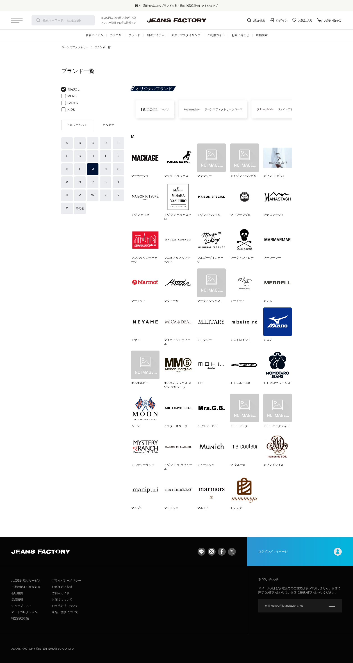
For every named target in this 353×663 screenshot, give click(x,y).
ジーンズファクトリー (74, 47)
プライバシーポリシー (66, 580)
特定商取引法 (20, 618)
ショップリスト (21, 606)
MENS (69, 96)
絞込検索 (256, 20)
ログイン (279, 20)
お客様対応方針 (62, 587)
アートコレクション (24, 612)
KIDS (68, 109)
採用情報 (17, 599)
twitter (232, 552)
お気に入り (302, 20)
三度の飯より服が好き (26, 587)
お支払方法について (65, 606)
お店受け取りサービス (26, 580)
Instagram (212, 552)
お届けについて (62, 599)
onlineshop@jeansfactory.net (284, 605)
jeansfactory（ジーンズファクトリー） (176, 20)
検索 (38, 20)
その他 (79, 208)
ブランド (134, 35)
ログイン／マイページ (300, 552)
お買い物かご (329, 20)
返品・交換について (65, 612)
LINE (201, 552)
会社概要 (17, 593)
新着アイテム (94, 35)
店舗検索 (262, 35)
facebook (222, 552)
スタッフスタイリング (185, 35)
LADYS (69, 103)
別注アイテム (155, 35)
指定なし (70, 89)
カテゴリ (116, 35)
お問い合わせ (240, 35)
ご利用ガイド (216, 35)
